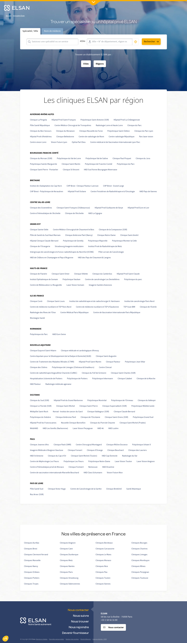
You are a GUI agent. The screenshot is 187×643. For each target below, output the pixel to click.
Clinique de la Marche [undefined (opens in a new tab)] (146, 379)
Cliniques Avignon (68, 543)
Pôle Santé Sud (36, 489)
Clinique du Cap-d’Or (57, 456)
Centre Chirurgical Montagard (89, 445)
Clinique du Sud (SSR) (39, 400)
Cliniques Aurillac (31, 543)
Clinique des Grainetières (41, 208)
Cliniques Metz (66, 560)
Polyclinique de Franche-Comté (98, 164)
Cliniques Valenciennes (70, 584)
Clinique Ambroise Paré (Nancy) (79, 235)
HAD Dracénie (108, 467)
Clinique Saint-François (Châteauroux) (73, 208)
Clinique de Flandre (38, 274)
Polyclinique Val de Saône (97, 158)
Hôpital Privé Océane (77, 191)
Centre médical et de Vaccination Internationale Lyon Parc (115, 142)
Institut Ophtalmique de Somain (44, 279)
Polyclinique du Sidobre (40, 417)
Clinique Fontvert (76, 467)
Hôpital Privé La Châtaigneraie (127, 120)
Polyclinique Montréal (96, 400)
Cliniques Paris (66, 572)
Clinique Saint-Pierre (88, 406)
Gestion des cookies (72, 639)
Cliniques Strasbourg (69, 578)
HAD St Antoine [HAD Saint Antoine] (36, 456)
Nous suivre (81, 615)
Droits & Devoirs (86, 639)
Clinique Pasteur (113, 362)
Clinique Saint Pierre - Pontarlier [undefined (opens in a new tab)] (44, 170)
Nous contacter (78, 610)
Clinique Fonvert (75, 450)
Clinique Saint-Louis (56, 301)
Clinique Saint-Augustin (106, 356)
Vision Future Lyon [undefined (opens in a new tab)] (59, 142)
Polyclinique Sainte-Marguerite (43, 164)
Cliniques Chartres (139, 549)
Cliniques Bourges (139, 543)
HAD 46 (100, 428)
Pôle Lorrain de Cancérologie (111, 252)
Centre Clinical (105, 367)
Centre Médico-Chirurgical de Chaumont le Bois (73, 230)
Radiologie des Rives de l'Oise (43, 312)
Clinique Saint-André (129, 235)
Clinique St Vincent (71, 170)
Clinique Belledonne (65, 137)
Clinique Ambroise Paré (66, 417)
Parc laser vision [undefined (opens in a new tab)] (146, 137)
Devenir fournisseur (75, 633)
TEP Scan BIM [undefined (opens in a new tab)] (129, 307)
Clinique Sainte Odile (39, 230)
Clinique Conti (36, 301)
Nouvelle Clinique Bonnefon (73, 423)
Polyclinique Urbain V (141, 445)
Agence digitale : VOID (100, 639)
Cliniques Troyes (31, 584)
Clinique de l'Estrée (148, 307)
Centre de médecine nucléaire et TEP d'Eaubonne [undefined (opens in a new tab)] (97, 307)
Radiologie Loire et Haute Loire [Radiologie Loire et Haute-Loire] (109, 125)
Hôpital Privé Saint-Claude (128, 274)
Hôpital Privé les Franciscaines (43, 423)
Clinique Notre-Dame (106, 235)
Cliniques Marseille (32, 560)
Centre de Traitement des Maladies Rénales (48, 362)
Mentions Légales (41, 639)
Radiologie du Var (129, 456)
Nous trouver (80, 621)
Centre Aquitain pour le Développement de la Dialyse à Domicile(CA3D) (60, 356)
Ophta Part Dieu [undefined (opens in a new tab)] (79, 142)
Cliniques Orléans (31, 572)
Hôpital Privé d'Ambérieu (41, 137)
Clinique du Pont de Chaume (102, 423)
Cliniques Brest (30, 549)
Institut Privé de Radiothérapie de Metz (105, 246)
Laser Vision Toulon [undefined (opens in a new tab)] (123, 461)
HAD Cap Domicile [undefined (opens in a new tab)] (109, 456)
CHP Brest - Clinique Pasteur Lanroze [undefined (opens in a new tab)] (82, 186)
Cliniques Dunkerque (69, 554)
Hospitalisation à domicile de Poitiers (46, 379)
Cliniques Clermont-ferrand (36, 554)
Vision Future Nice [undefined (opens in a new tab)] (115, 473)
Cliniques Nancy (31, 566)
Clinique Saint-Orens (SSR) (116, 417)
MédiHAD (34, 428)
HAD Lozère (113, 428)
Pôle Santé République (40, 125)
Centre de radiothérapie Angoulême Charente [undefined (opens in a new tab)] (50, 373)
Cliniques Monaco (103, 560)
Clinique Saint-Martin (71, 164)
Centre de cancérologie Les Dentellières (102, 279)
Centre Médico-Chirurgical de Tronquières (73, 125)
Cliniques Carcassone (105, 549)
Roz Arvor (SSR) (37, 494)
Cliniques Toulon (103, 578)
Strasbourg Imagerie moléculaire (69, 246)
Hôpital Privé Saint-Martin (90, 362)
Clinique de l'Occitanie (90, 417)
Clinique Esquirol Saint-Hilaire (43, 351)
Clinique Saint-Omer (60, 274)
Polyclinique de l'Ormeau (122, 400)
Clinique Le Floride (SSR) (41, 406)
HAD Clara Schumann (93, 473)
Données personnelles (56, 639)
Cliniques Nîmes (138, 566)
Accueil (8, 16)
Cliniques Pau (101, 572)
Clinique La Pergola (38, 120)
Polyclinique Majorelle (97, 241)
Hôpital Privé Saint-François (64, 120)
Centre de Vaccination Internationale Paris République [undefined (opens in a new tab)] (116, 312)
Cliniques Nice (102, 566)
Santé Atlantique (133, 489)
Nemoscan (93, 467)
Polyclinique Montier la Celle (124, 241)
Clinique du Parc (134, 125)
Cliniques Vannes (103, 584)
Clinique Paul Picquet (122, 158)
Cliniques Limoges (139, 554)
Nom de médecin (52, 31)
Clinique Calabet (125, 379)
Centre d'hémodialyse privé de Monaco (47, 467)
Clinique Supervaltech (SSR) (114, 406)
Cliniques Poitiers (31, 578)
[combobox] (52, 42)
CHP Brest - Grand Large (113, 186)
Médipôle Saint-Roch (39, 412)
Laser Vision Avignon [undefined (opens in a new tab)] (146, 461)
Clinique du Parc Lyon (143, 131)
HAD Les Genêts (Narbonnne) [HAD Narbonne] (55, 428)
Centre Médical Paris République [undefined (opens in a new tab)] (74, 312)
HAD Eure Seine (59, 334)
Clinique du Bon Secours (40, 131)
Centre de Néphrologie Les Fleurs (44, 461)
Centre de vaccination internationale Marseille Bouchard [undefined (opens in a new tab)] (54, 473)
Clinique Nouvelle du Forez (91, 131)
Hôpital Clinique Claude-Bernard (44, 241)
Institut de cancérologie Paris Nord (139, 301)
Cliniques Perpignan (140, 572)
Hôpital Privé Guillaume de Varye (109, 208)
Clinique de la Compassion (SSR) (113, 230)
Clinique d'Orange (95, 450)
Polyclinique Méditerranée (142, 406)
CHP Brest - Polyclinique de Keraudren (46, 191)
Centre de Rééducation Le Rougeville (46, 285)
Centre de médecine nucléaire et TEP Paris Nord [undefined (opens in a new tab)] (50, 307)
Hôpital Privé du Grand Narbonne (68, 400)
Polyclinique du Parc (126, 164)
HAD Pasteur (35, 384)
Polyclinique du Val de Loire (69, 158)
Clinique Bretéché (114, 489)
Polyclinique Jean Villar (135, 362)
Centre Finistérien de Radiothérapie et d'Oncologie (113, 191)
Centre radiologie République (121, 137)
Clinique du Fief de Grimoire (94, 373)
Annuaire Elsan (19, 16)
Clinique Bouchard (115, 450)
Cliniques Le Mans (103, 554)
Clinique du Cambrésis (102, 274)
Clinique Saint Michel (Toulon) (84, 456)
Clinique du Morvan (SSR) (41, 158)
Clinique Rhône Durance (117, 445)
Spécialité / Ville (30, 31)
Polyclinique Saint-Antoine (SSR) (95, 120)
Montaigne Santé (37, 318)
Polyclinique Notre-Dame (99, 461)
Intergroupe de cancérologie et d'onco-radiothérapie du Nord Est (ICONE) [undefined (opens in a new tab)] (62, 252)
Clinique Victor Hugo (57, 489)
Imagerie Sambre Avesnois (100, 285)
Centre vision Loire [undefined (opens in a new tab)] (38, 142)
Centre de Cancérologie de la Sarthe (86, 489)
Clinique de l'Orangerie (40, 246)
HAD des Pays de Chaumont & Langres (94, 258)
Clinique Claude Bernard (124, 412)
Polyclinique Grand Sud (143, 417)
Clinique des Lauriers (137, 450)
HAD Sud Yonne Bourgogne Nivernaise (100, 170)
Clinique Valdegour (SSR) (98, 412)
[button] (5, 638)
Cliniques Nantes (67, 566)
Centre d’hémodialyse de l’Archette (45, 213)
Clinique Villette (81, 274)
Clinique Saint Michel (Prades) (133, 423)
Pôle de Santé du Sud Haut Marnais (45, 235)
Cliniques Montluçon (140, 560)
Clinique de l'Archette (74, 213)
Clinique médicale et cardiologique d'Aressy (80, 351)
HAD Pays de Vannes (148, 191)
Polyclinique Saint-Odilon (118, 131)
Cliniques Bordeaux (104, 543)
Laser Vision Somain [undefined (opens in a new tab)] (75, 285)
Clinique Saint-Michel (65, 406)
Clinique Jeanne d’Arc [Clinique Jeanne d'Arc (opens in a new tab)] (39, 445)
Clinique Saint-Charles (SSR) (123, 373)
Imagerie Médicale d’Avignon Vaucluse (46, 450)
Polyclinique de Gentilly (73, 241)
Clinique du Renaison (65, 131)
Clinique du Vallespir (147, 400)
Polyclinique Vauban (71, 279)
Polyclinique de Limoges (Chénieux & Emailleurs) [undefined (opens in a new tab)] (73, 367)
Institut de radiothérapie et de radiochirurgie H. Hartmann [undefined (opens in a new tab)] (94, 301)
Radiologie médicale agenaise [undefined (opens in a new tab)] (58, 384)
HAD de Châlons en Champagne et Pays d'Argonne (51, 258)
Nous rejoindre (79, 627)
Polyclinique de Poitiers (77, 379)
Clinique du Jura (143, 158)
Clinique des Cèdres (38, 367)
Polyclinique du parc (133, 279)
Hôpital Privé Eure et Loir (138, 208)
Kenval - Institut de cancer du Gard (68, 412)
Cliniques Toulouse (139, 578)
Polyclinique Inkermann (102, 379)
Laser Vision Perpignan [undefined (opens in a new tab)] (83, 428)
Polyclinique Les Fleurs (74, 461)
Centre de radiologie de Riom (91, 137)
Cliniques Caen (66, 549)
